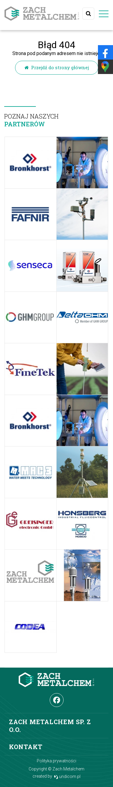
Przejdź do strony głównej (56, 67)
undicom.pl (67, 776)
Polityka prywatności (56, 760)
